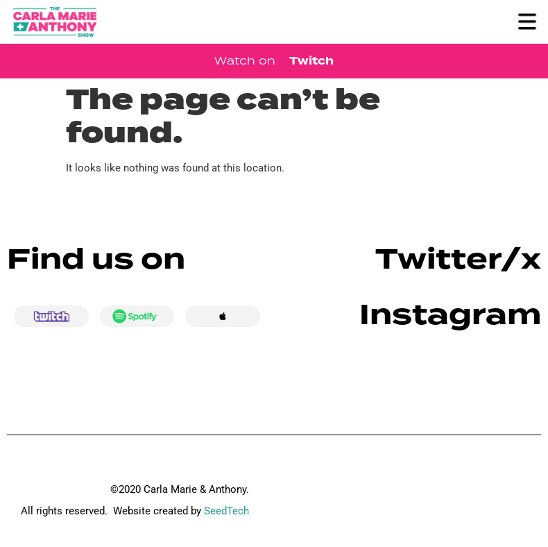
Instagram (450, 315)
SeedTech (226, 511)
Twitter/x (458, 259)
